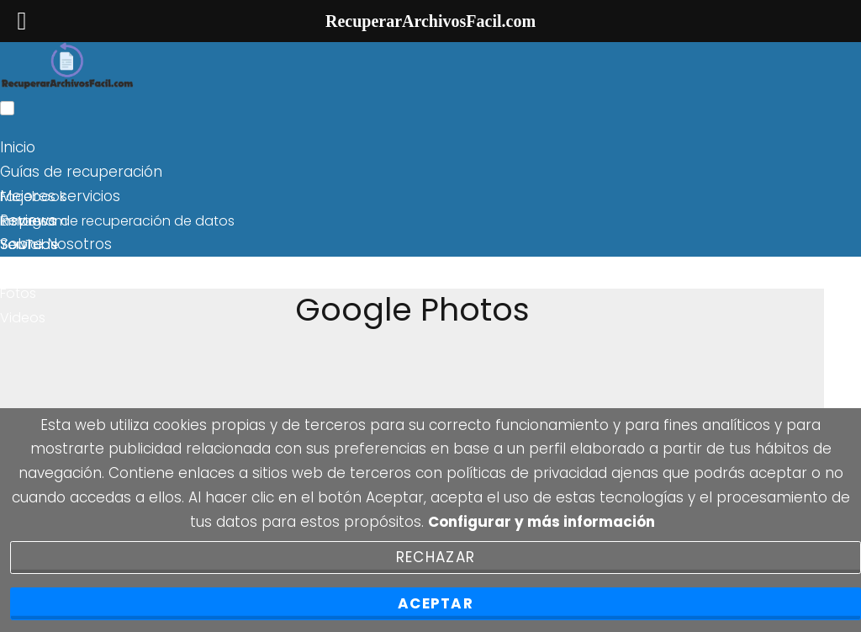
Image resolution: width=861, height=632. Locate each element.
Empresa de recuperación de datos (117, 221)
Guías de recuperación (81, 172)
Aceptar (435, 603)
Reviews (28, 220)
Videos (22, 317)
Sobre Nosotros (56, 244)
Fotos (18, 293)
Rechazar (435, 557)
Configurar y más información (541, 522)
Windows (30, 269)
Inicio (17, 147)
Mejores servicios (60, 196)
